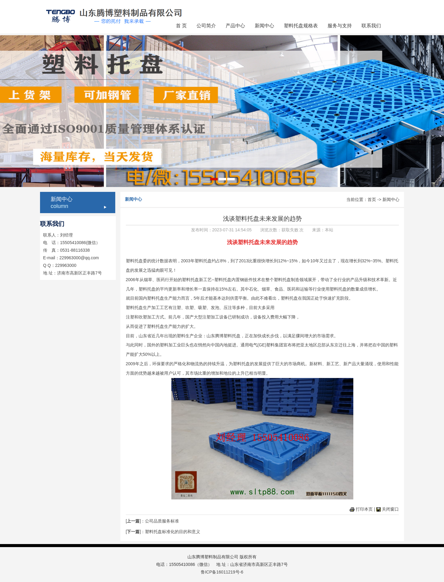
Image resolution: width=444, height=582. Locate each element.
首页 (372, 199)
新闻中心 (264, 25)
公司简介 (206, 25)
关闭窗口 (390, 509)
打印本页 (364, 509)
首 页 (181, 25)
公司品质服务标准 (162, 521)
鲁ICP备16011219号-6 (222, 572)
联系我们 (371, 25)
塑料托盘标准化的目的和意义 (172, 531)
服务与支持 (340, 25)
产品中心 (235, 25)
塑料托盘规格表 (301, 25)
